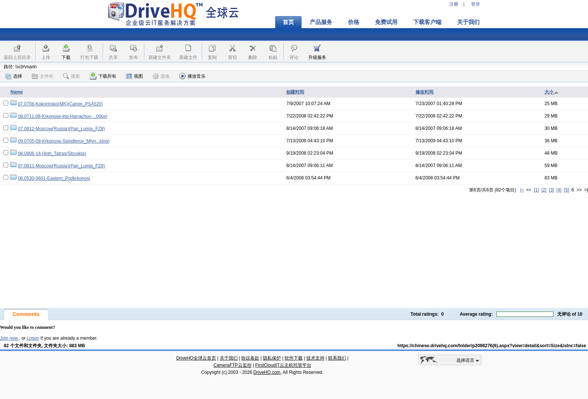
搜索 (71, 76)
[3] (551, 190)
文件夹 (42, 76)
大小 (551, 92)
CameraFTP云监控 (232, 365)
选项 (161, 76)
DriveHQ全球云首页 (196, 358)
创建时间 (295, 92)
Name (16, 92)
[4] (558, 190)
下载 (66, 57)
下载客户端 (427, 22)
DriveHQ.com (267, 372)
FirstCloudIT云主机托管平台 (283, 365)
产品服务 (321, 22)
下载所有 (103, 76)
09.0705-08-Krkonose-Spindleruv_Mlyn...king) (64, 141)
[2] (544, 190)
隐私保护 (272, 358)
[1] (536, 190)
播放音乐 (192, 76)
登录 (475, 4)
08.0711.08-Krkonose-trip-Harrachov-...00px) (63, 116)
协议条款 (250, 358)
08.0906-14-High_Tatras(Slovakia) (52, 153)
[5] (566, 190)
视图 (134, 76)
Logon (33, 338)
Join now (9, 338)
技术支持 (315, 358)
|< (522, 190)
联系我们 (337, 358)
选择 (13, 76)
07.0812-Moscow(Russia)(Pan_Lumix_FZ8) (61, 128)
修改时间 (425, 92)
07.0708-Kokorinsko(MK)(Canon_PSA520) (60, 104)
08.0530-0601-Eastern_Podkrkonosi (54, 178)
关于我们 (468, 22)
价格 (353, 22)
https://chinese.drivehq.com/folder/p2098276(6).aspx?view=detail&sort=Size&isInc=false (492, 345)
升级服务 (317, 57)
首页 (288, 22)
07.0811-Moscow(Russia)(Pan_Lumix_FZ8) (61, 166)
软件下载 (294, 358)
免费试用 (386, 22)
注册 (453, 4)
